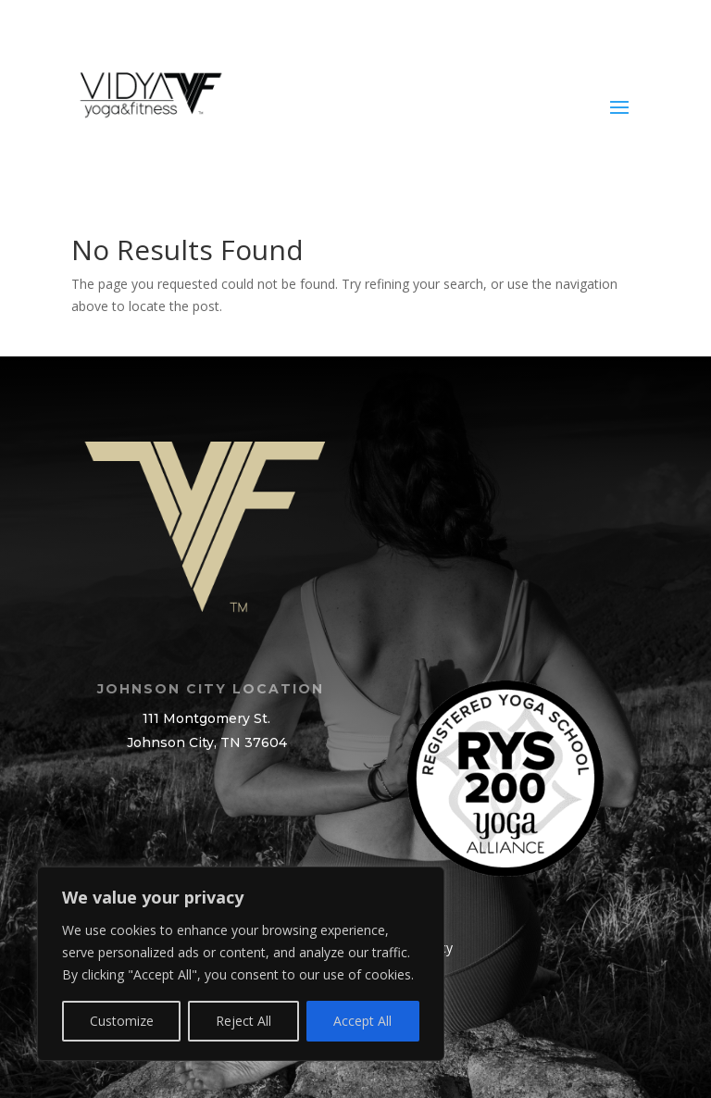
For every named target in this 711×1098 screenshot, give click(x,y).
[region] (240, 964)
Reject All (243, 1020)
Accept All (362, 1020)
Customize (122, 1020)
